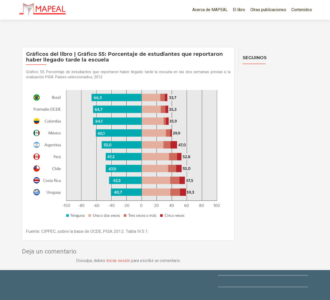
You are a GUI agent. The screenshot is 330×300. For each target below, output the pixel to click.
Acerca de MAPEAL (210, 9)
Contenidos (301, 9)
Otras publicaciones (268, 9)
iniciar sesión (118, 260)
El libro (239, 9)
